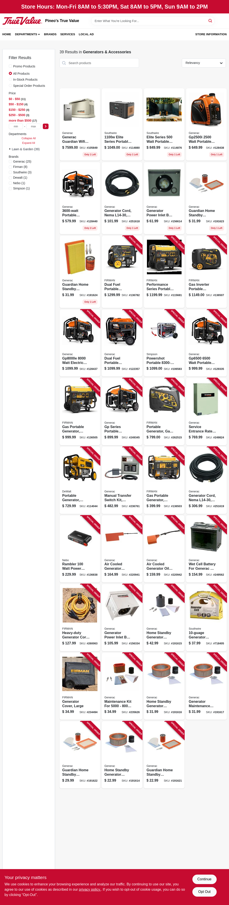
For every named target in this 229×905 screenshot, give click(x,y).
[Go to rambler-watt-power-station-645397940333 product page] (80, 549)
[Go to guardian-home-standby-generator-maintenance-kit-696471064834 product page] (80, 754)
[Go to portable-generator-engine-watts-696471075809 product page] (80, 480)
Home (6, 34)
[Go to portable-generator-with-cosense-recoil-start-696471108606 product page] (80, 198)
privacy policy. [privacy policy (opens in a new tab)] (90, 889)
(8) (20, 167)
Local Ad (86, 34)
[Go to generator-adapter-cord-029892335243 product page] (206, 617)
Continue (204, 879)
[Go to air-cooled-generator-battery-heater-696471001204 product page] (122, 549)
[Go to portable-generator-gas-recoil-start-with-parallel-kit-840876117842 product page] (164, 411)
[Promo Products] (10, 66)
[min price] (16, 126)
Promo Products (24, 66)
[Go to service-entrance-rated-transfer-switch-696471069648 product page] (206, 411)
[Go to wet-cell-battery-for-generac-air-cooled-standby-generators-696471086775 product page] (206, 549)
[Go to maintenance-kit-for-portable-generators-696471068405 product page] (122, 686)
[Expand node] (10, 149)
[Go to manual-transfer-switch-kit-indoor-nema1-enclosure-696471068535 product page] (122, 480)
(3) (22, 172)
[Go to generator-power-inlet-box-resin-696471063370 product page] (164, 198)
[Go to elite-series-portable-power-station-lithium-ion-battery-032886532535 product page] (122, 124)
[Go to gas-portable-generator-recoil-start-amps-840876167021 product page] (80, 411)
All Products (21, 73)
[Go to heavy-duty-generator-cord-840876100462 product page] (80, 617)
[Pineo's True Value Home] (22, 21)
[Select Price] (46, 126)
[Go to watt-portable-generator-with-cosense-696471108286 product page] (206, 343)
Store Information (211, 34)
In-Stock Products (25, 79)
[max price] (33, 126)
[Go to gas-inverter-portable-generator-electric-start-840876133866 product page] (206, 272)
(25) (22, 161)
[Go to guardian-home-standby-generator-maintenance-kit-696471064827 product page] (164, 754)
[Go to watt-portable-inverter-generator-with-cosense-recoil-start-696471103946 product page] (206, 124)
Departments (26, 34)
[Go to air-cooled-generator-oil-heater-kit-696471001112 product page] (164, 549)
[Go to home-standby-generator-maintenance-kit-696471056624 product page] (122, 754)
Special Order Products (29, 86)
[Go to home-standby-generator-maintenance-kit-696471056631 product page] (164, 617)
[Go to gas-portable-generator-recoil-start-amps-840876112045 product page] (164, 480)
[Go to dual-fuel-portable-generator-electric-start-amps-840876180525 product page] (122, 272)
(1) (20, 177)
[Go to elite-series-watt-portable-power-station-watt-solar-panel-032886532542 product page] (164, 124)
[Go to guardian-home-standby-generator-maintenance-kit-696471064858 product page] (80, 272)
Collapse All (29, 138)
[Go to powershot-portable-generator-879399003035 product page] (164, 343)
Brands (50, 34)
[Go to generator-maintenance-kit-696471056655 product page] (206, 686)
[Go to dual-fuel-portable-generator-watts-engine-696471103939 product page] (122, 343)
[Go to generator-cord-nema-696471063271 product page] (122, 198)
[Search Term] (153, 21)
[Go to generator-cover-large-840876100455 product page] (80, 686)
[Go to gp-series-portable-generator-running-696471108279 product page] (122, 411)
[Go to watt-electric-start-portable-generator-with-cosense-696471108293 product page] (80, 343)
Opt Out (204, 892)
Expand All (28, 143)
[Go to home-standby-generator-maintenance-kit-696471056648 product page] (164, 686)
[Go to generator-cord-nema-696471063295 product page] (206, 480)
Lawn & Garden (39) (26, 149)
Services (67, 34)
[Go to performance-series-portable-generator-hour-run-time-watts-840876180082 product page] (164, 272)
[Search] (210, 20)
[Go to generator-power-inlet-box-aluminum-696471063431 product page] (122, 617)
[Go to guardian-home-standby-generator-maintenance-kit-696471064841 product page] (206, 198)
